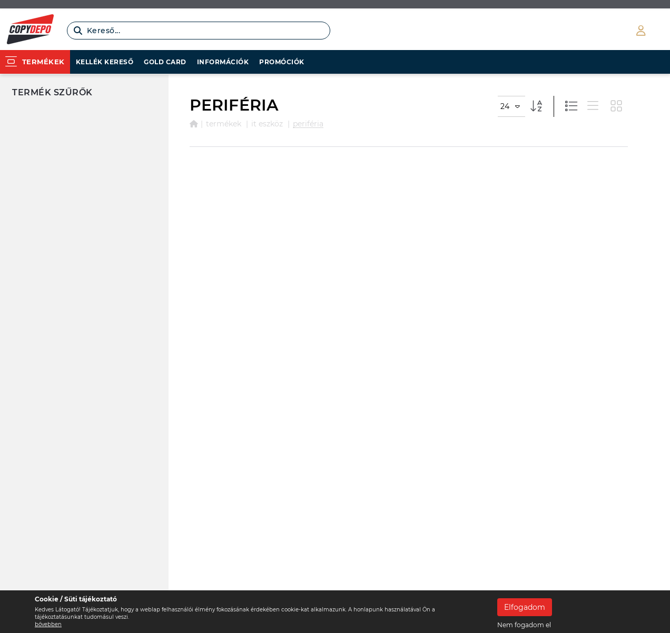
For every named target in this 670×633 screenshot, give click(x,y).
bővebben (48, 624)
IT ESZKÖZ (267, 123)
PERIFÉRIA (308, 123)
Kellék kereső (105, 62)
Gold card (165, 62)
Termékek (223, 123)
